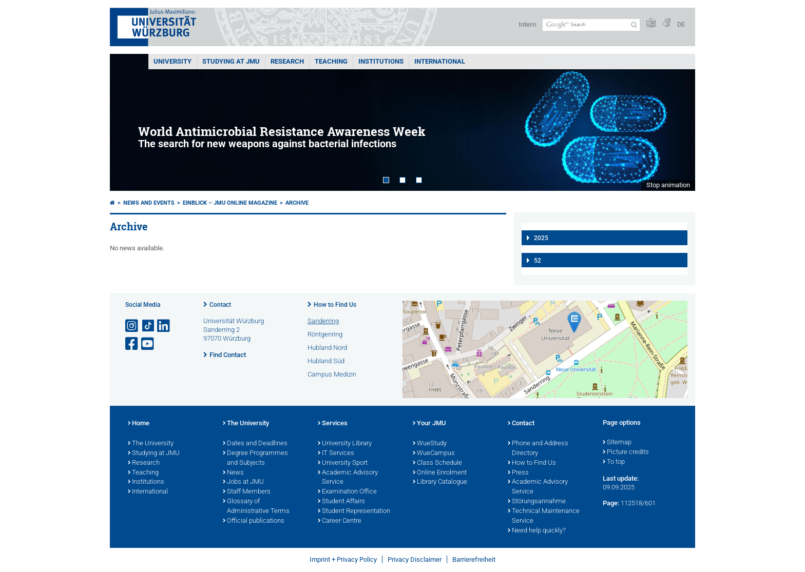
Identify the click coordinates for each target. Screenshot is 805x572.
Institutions (146, 482)
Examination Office (347, 492)
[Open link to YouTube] (148, 344)
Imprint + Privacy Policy (343, 559)
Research (144, 463)
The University (151, 443)
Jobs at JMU (243, 482)
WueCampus (434, 453)
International (439, 61)
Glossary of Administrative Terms (256, 506)
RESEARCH (287, 61)
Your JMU (429, 423)
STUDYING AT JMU (231, 61)
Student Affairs (341, 501)
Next (677, 122)
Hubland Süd (326, 361)
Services (333, 423)
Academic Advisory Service (348, 477)
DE (681, 24)
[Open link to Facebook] (132, 344)
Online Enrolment (440, 473)
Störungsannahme (537, 501)
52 (537, 260)
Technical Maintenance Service (544, 516)
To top (614, 462)
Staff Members (247, 492)
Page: (611, 503)
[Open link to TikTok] (148, 326)
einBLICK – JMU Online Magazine (230, 203)
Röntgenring (325, 334)
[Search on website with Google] (591, 25)
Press (518, 473)
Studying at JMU (154, 453)
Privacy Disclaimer (415, 559)
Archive (297, 203)
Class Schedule (437, 463)
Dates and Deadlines (255, 443)
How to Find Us (335, 304)
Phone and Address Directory (538, 448)
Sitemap (617, 442)
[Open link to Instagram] (132, 326)
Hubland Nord (327, 347)
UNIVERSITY (172, 61)
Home (138, 423)
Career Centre (339, 521)
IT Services (336, 453)
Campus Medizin (332, 374)
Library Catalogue (440, 482)
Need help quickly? (537, 531)
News (233, 473)
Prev (128, 122)
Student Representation (354, 511)
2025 (541, 238)
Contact (220, 304)
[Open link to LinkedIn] (164, 326)
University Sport (343, 463)
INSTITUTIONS (381, 61)
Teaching (331, 61)
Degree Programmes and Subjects (255, 458)
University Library (345, 443)
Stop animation (668, 185)
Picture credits (626, 452)
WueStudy (430, 443)
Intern (527, 24)
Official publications (253, 521)
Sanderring (323, 321)
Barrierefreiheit (473, 559)
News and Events (149, 203)
